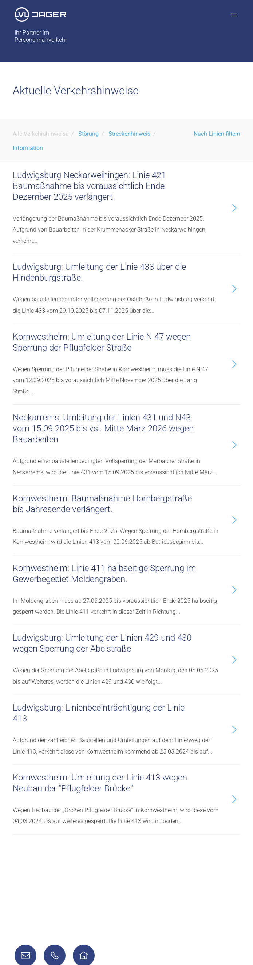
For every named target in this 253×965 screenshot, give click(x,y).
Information (28, 148)
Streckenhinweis (129, 133)
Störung (88, 133)
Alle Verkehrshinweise (40, 133)
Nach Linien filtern (217, 133)
